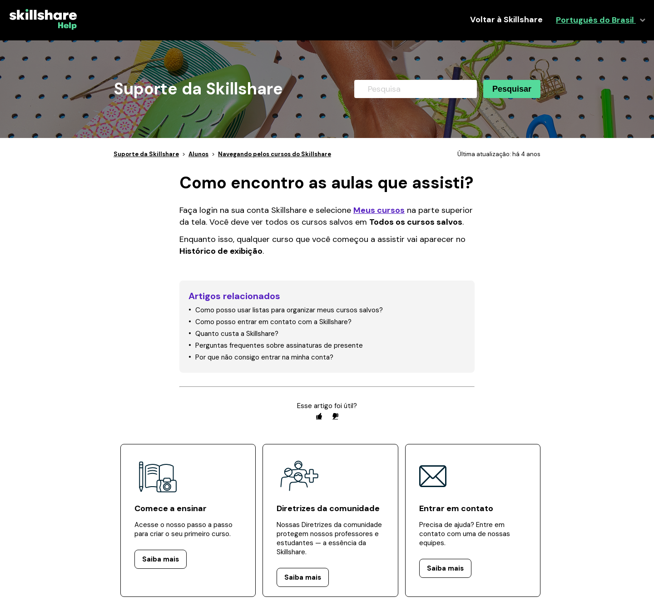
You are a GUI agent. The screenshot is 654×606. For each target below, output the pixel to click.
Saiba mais (160, 559)
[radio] (319, 416)
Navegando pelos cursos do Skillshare (274, 154)
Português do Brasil (596, 20)
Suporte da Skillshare (146, 154)
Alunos (198, 154)
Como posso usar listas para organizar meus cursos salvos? (289, 310)
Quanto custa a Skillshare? (236, 333)
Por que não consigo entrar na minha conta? (264, 357)
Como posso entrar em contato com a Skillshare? (273, 321)
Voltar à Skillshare (506, 20)
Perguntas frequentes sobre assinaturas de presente (279, 345)
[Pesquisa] (415, 89)
